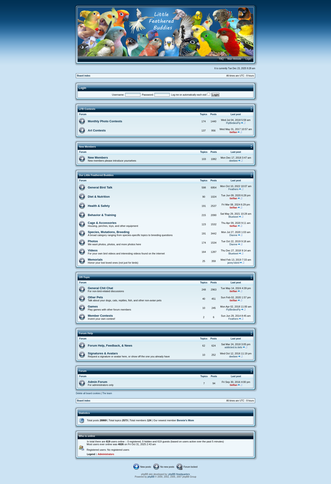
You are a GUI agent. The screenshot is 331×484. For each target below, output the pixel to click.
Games (93, 306)
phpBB (151, 476)
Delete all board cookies (88, 393)
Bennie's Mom (185, 420)
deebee (233, 160)
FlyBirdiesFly (233, 123)
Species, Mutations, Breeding (108, 232)
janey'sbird (233, 262)
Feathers (233, 189)
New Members (87, 146)
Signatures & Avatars (103, 353)
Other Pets (95, 297)
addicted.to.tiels (233, 347)
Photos (93, 241)
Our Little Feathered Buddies (96, 175)
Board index (83, 75)
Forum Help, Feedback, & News (110, 345)
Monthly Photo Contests (105, 121)
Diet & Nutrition (99, 196)
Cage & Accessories (102, 223)
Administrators (106, 454)
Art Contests (97, 130)
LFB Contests (87, 109)
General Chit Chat (100, 288)
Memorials (95, 259)
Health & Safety (99, 206)
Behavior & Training (102, 215)
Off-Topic (84, 277)
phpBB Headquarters (179, 474)
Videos (92, 250)
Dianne (233, 235)
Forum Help (86, 333)
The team (107, 393)
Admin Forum (97, 382)
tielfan (233, 132)
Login (82, 88)
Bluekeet (233, 216)
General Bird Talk (100, 187)
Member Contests (100, 315)
